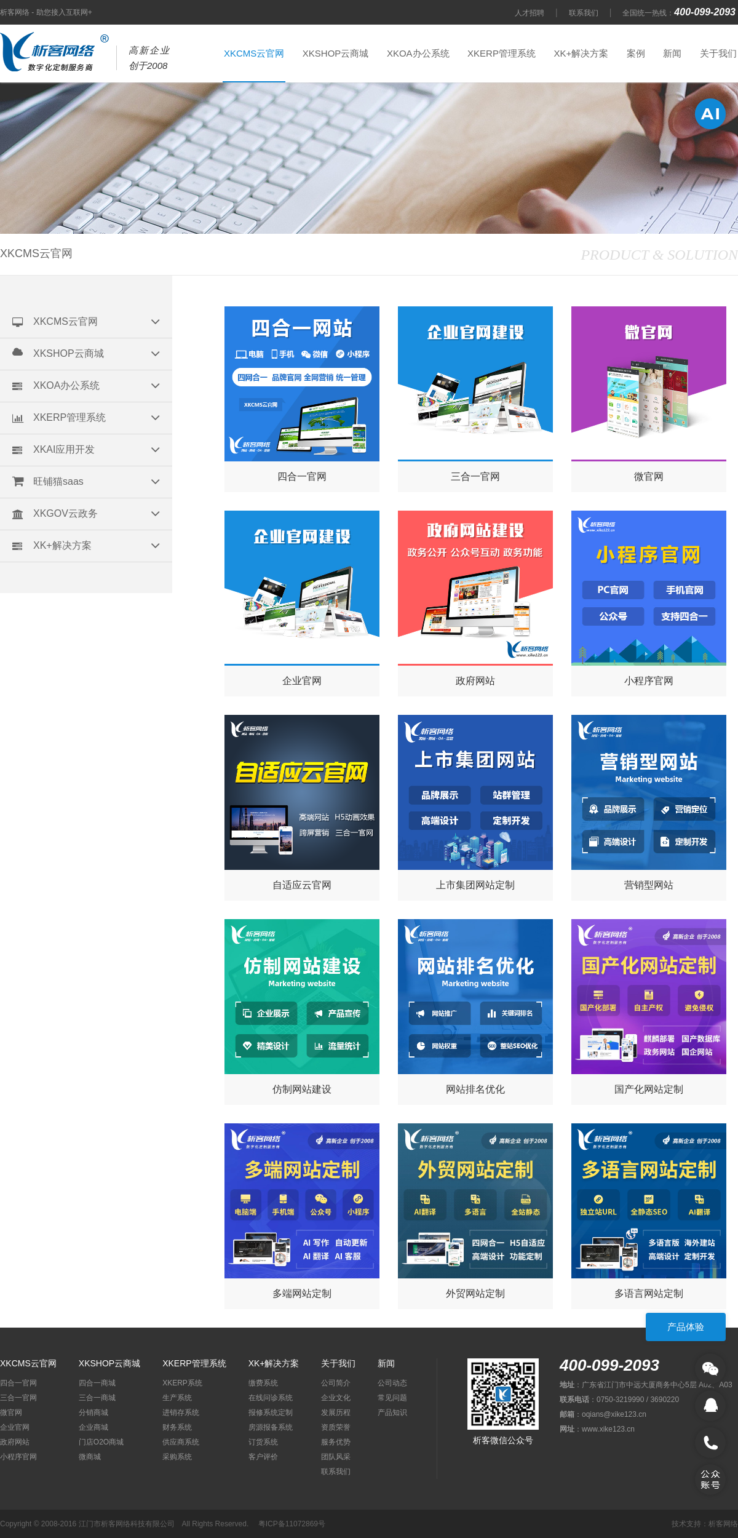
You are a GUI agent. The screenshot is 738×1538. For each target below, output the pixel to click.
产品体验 (685, 1326)
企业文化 (336, 1397)
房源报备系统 (270, 1427)
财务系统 (177, 1427)
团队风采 (336, 1456)
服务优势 (336, 1442)
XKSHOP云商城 (336, 53)
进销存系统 (180, 1412)
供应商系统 (180, 1442)
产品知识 (392, 1412)
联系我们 (583, 13)
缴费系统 (263, 1383)
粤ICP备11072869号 (291, 1524)
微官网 (11, 1412)
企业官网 (15, 1427)
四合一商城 (97, 1383)
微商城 (90, 1456)
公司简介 (336, 1383)
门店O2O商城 (101, 1442)
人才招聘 (529, 13)
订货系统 (263, 1442)
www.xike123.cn (608, 1429)
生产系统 (177, 1397)
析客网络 (723, 1524)
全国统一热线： (680, 13)
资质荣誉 (336, 1427)
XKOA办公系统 (418, 53)
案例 (636, 53)
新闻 (672, 53)
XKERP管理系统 (501, 53)
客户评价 (263, 1456)
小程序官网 (18, 1456)
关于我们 (718, 53)
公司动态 (392, 1383)
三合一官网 (18, 1397)
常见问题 (392, 1397)
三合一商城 (97, 1397)
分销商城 (93, 1412)
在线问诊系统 (270, 1397)
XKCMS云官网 (254, 53)
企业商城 (93, 1427)
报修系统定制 (270, 1412)
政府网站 (15, 1442)
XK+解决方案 (581, 53)
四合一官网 (18, 1383)
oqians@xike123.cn (614, 1414)
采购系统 (177, 1456)
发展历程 (336, 1412)
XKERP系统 (182, 1383)
